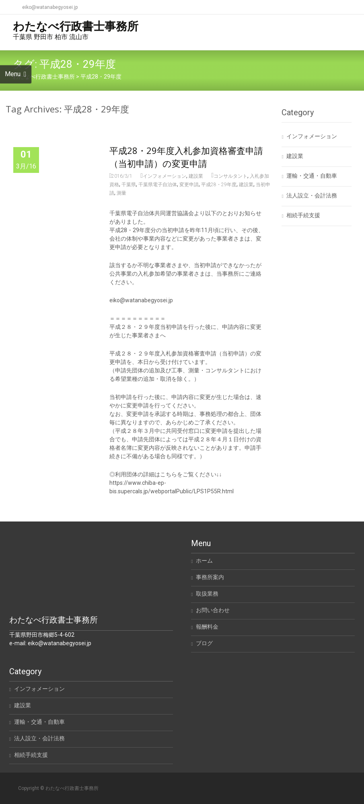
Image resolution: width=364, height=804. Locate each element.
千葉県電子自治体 (157, 184)
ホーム (204, 560)
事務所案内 (210, 577)
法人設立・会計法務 (311, 195)
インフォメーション (164, 176)
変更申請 (189, 184)
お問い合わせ (213, 610)
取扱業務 (207, 593)
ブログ (204, 643)
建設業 (196, 176)
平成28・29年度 (218, 184)
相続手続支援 (303, 215)
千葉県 (128, 184)
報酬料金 (207, 626)
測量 (121, 193)
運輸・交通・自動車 (311, 175)
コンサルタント (230, 176)
